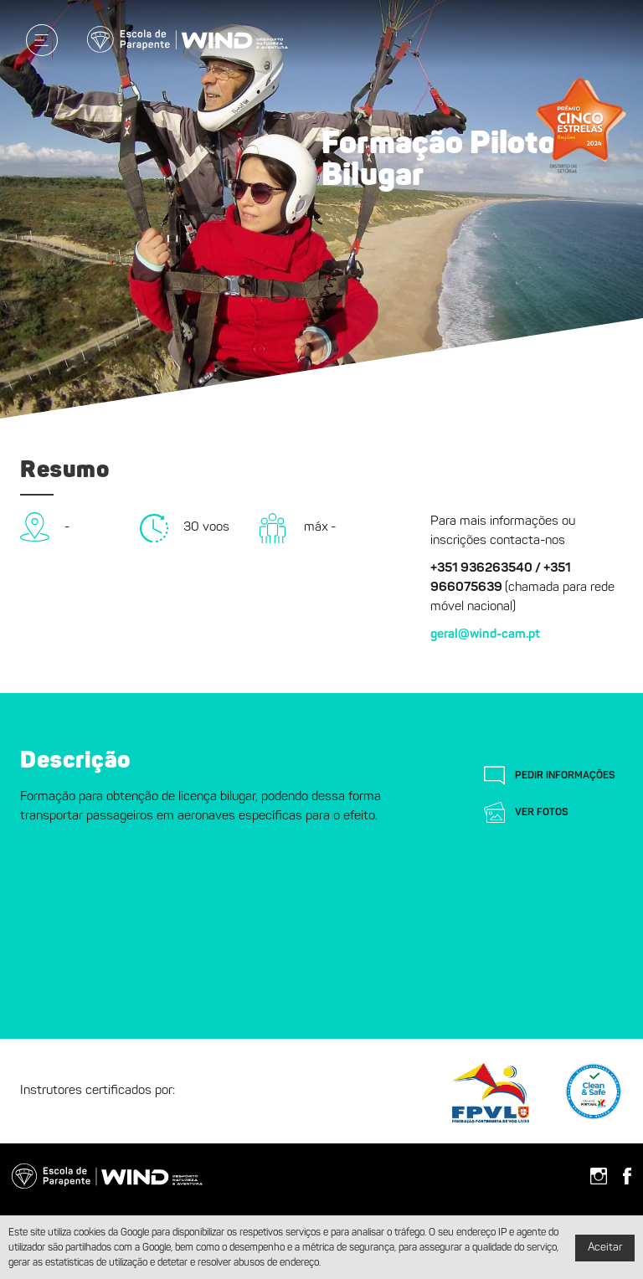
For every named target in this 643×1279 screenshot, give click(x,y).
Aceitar (605, 1247)
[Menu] (41, 40)
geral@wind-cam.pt (485, 634)
